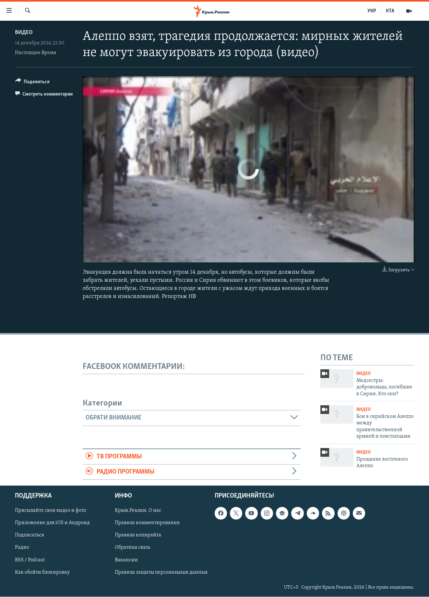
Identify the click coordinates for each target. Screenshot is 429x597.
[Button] (32, 82)
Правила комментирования (147, 523)
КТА (390, 11)
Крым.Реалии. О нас (138, 510)
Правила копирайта (138, 535)
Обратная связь (132, 547)
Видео (24, 32)
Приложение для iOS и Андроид (52, 523)
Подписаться (29, 535)
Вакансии (126, 560)
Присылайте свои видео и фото (50, 510)
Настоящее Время (35, 52)
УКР (371, 11)
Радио (22, 547)
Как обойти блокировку (42, 572)
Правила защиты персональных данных (161, 572)
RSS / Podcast (30, 560)
